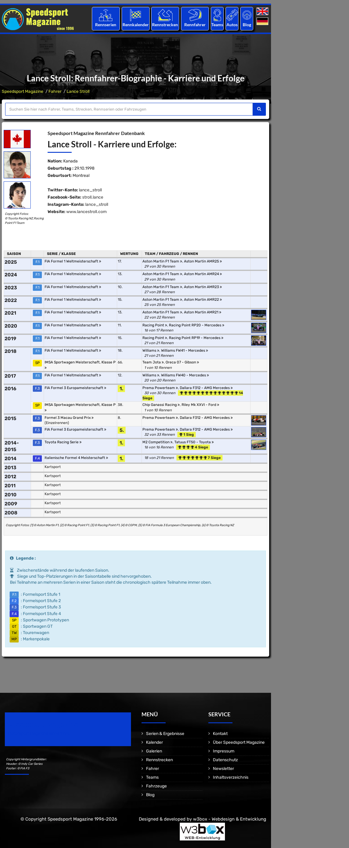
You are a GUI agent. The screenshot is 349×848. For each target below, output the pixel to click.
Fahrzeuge (156, 786)
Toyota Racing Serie (63, 442)
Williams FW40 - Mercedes (185, 375)
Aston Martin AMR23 (203, 287)
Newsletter (223, 768)
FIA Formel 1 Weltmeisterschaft (73, 261)
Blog (247, 24)
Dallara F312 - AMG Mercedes (206, 388)
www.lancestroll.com (86, 211)
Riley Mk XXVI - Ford (200, 405)
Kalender (154, 742)
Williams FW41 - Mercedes (184, 350)
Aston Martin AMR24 (203, 274)
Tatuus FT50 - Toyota (194, 442)
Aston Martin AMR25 (203, 261)
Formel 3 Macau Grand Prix (69, 418)
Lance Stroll (78, 91)
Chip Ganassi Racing (161, 405)
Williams (150, 350)
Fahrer (54, 91)
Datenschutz (225, 759)
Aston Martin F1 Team (162, 261)
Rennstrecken (165, 24)
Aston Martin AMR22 (203, 299)
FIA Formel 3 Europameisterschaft (75, 388)
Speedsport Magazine (22, 91)
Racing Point (154, 325)
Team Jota (153, 362)
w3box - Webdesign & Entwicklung (229, 819)
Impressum (223, 751)
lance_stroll (90, 190)
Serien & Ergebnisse (165, 733)
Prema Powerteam (160, 388)
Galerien (154, 751)
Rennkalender (135, 24)
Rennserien (105, 24)
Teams (217, 24)
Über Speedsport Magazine (239, 742)
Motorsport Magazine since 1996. (39, 733)
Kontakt (220, 733)
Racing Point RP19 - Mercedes (196, 338)
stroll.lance (92, 197)
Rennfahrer (195, 24)
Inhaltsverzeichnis (230, 777)
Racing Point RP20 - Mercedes (196, 325)
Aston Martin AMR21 (202, 312)
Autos (232, 24)
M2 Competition (157, 442)
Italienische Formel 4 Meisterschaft (76, 458)
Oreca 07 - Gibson (182, 362)
